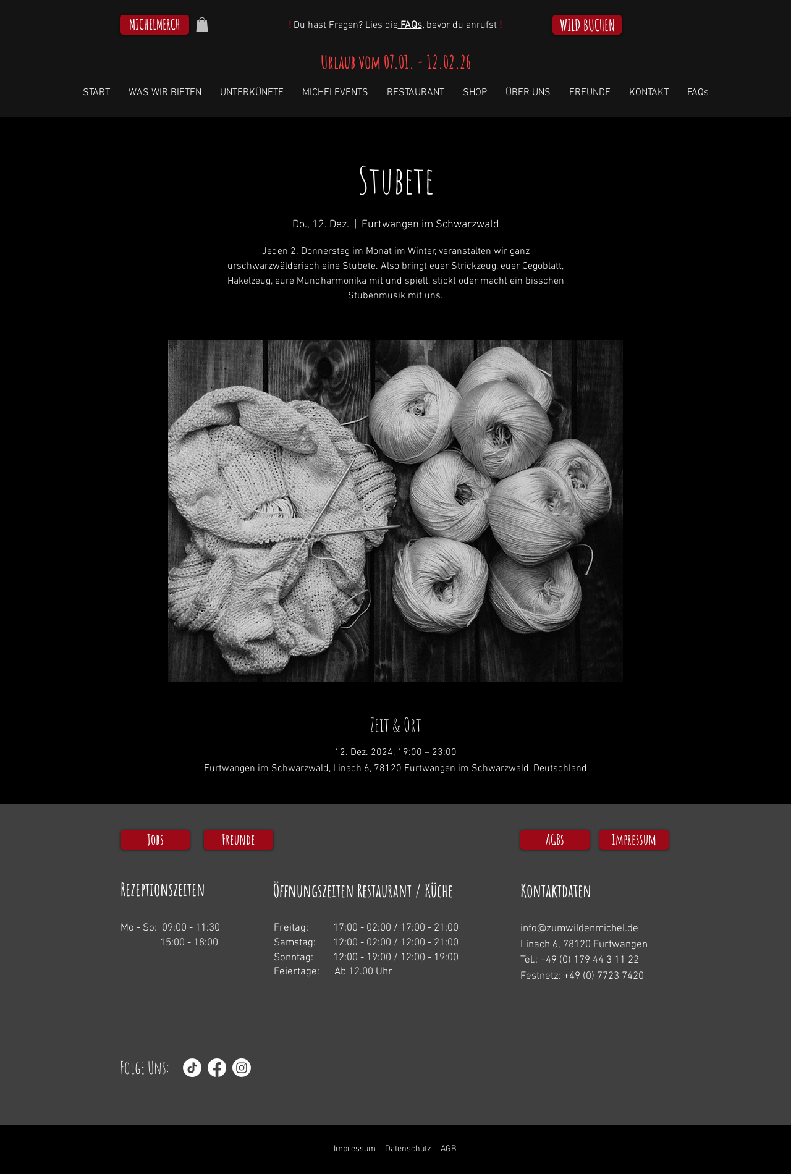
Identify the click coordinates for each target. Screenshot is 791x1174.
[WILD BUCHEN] (587, 25)
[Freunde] (238, 840)
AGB (448, 1149)
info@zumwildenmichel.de (579, 929)
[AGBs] (555, 840)
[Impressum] (634, 840)
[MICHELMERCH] (154, 25)
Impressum (355, 1149)
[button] (202, 24)
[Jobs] (155, 840)
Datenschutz (408, 1149)
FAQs (410, 25)
